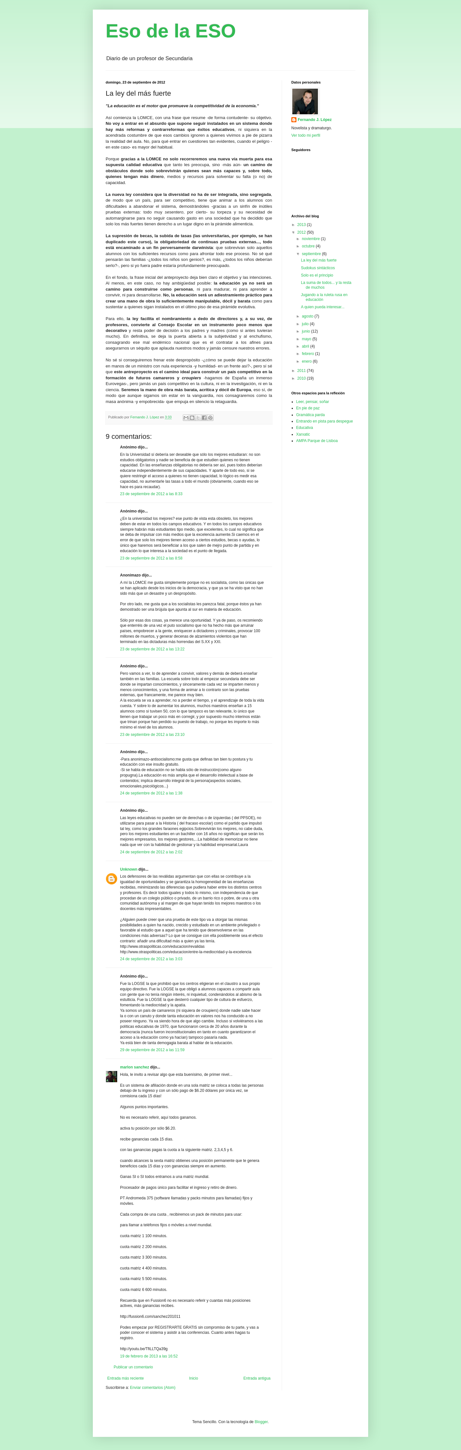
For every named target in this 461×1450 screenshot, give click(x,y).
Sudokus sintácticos (318, 268)
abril (306, 346)
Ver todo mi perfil (305, 135)
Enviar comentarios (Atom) (152, 1387)
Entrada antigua (257, 1378)
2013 (302, 224)
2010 (302, 378)
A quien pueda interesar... (322, 307)
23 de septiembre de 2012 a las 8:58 (151, 558)
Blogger (261, 1422)
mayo (307, 339)
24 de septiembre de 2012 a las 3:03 (151, 959)
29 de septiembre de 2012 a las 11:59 (152, 1050)
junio (306, 331)
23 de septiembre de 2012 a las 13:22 (152, 649)
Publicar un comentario (133, 1367)
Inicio (193, 1378)
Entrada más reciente (125, 1378)
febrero (308, 353)
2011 (302, 370)
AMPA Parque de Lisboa (317, 441)
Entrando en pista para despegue (324, 421)
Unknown (128, 869)
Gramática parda (310, 415)
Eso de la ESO (171, 31)
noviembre (311, 239)
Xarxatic (303, 434)
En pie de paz (307, 408)
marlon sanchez (134, 1067)
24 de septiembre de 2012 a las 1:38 (151, 793)
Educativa (304, 427)
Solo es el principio (317, 275)
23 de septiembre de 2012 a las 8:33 (151, 494)
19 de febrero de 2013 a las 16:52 (149, 1356)
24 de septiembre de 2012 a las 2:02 (151, 852)
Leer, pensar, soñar (312, 401)
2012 (302, 232)
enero (307, 361)
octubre (309, 246)
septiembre (312, 254)
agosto (308, 316)
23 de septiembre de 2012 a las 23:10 (152, 734)
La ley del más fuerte (318, 260)
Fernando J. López (315, 119)
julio (306, 324)
